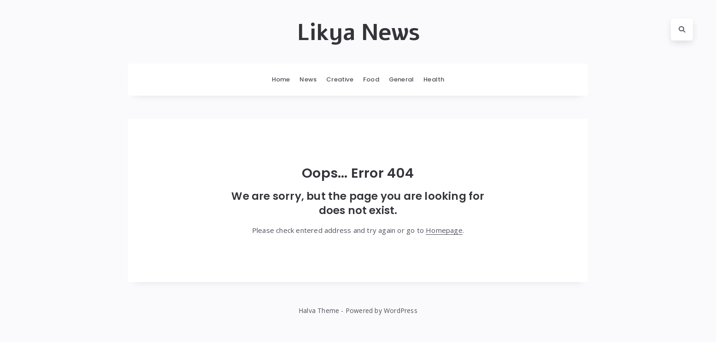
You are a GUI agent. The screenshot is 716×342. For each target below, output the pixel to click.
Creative (339, 79)
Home (281, 79)
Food (371, 79)
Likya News (358, 32)
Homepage (444, 230)
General (401, 79)
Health (433, 79)
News (308, 79)
